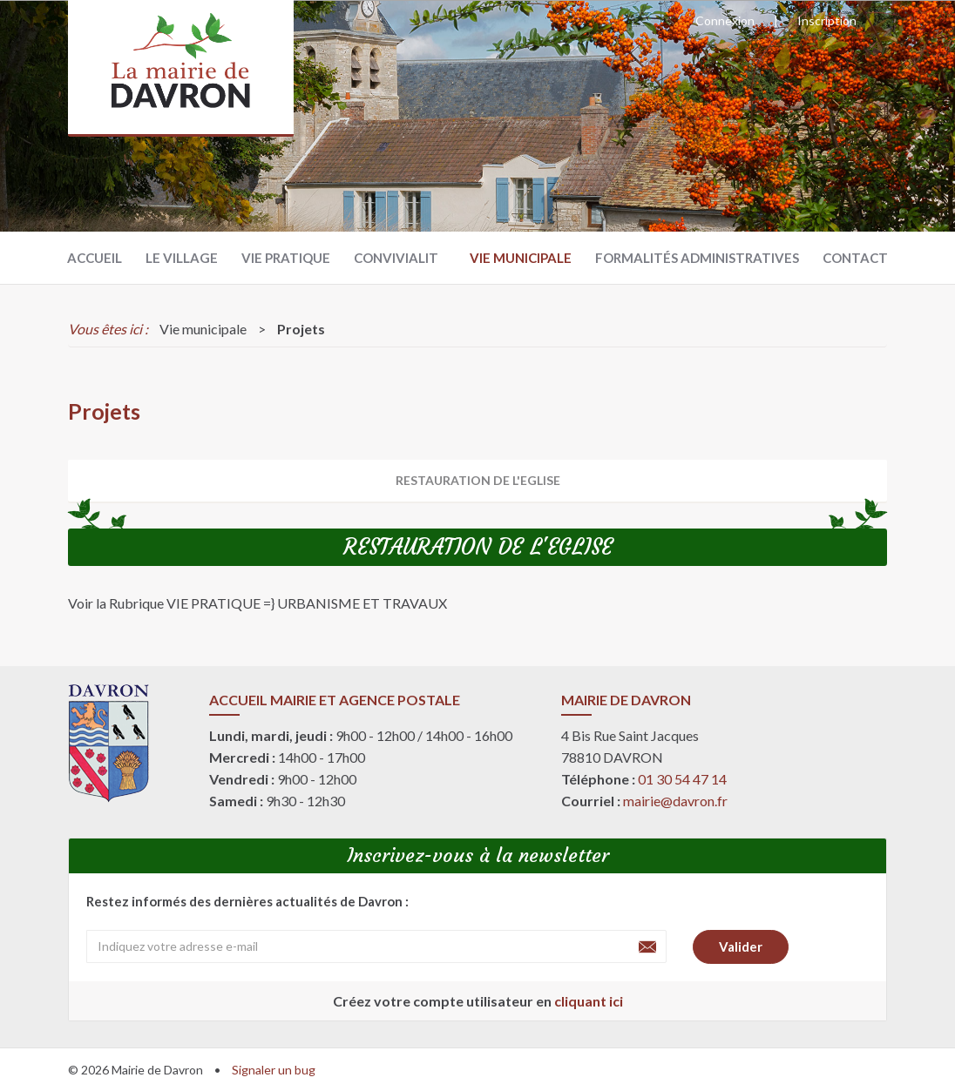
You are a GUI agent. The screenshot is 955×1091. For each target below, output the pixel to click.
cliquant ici (588, 1001)
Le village (182, 258)
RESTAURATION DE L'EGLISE (478, 480)
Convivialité (400, 258)
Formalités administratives (697, 258)
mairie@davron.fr (675, 800)
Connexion (725, 20)
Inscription (827, 20)
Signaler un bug (273, 1069)
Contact (855, 258)
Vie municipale (521, 258)
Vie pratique (285, 258)
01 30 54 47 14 (682, 779)
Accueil (94, 258)
